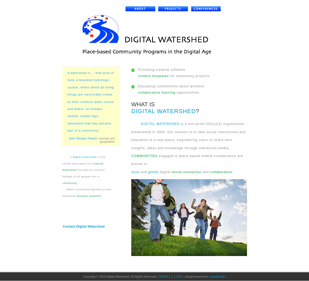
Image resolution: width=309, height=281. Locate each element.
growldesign (217, 276)
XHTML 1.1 (165, 276)
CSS (179, 276)
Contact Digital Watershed (84, 226)
